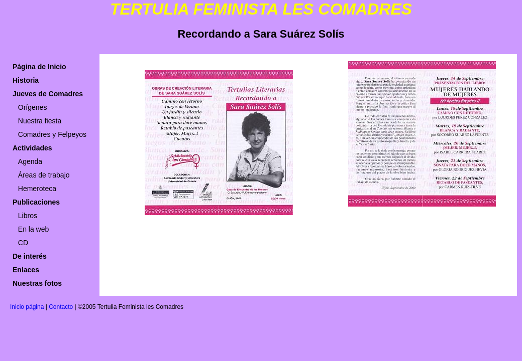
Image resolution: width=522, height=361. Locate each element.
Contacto (61, 306)
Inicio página (27, 306)
